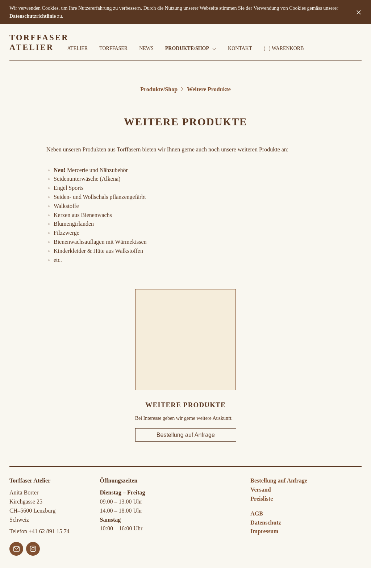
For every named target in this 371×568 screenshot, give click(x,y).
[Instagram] (33, 550)
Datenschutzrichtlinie (32, 16)
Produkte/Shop (190, 48)
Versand (260, 489)
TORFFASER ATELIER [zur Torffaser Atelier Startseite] (39, 42)
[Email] (16, 550)
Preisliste (261, 499)
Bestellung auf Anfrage (185, 435)
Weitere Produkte (209, 89)
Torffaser (113, 48)
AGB (256, 513)
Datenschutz (265, 522)
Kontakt (240, 48)
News (146, 48)
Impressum (264, 531)
